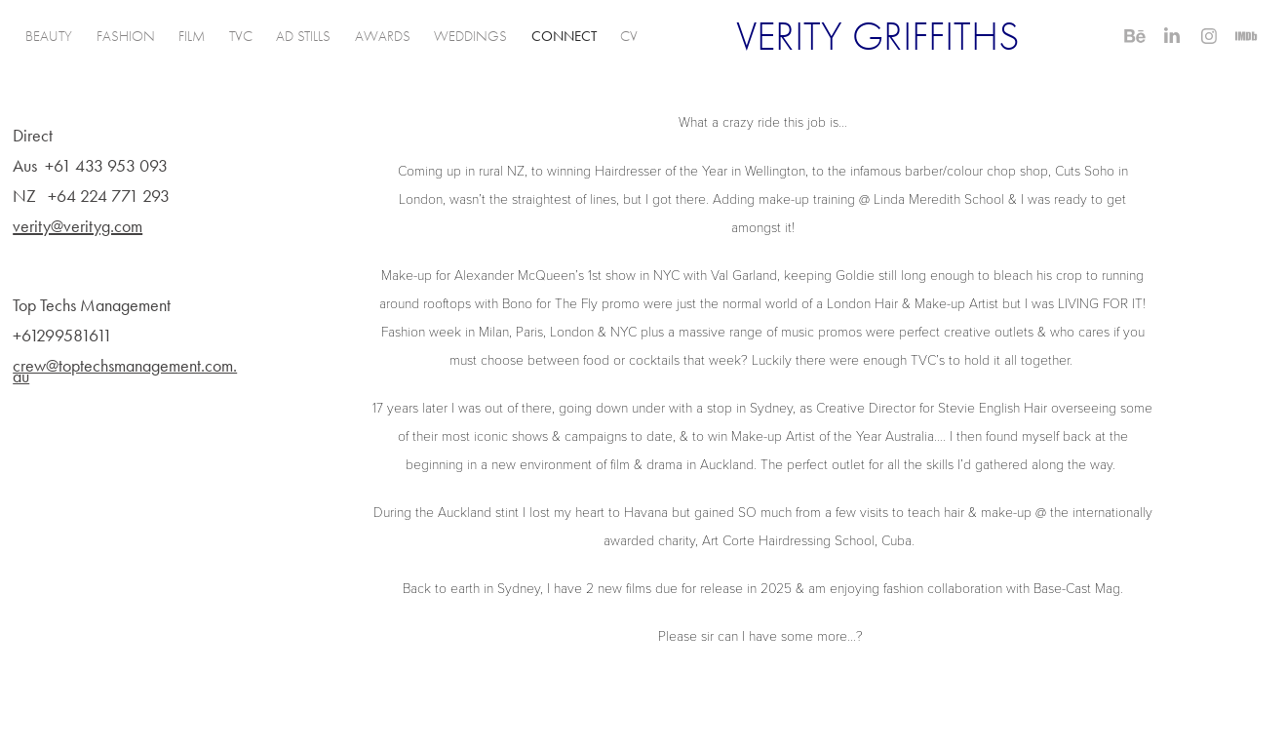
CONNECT (564, 36)
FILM (191, 36)
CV (629, 36)
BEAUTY (48, 36)
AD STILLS (303, 36)
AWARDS (382, 36)
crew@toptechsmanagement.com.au (125, 371)
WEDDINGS (470, 36)
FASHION (126, 36)
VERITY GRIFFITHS (878, 36)
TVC (241, 36)
